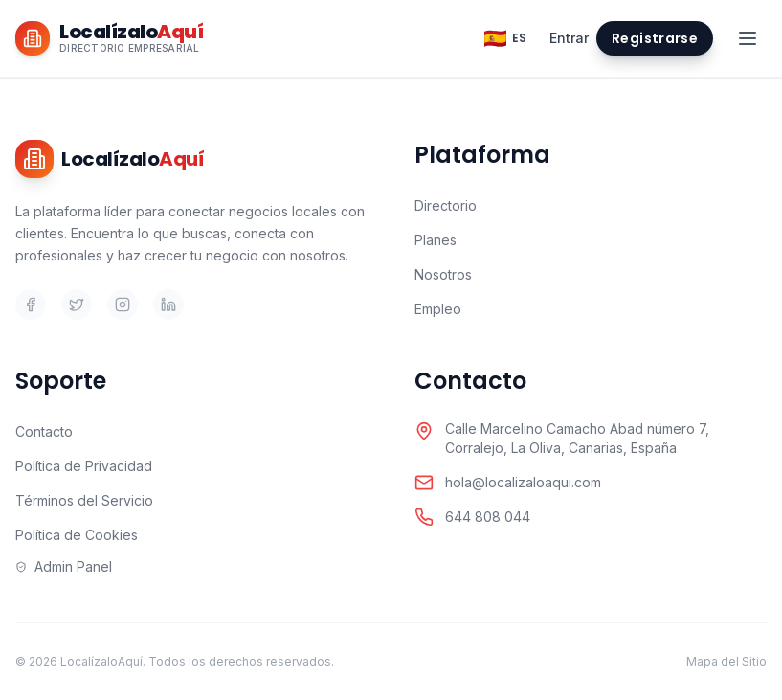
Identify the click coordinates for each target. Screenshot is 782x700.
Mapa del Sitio (726, 661)
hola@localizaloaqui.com (523, 482)
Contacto (44, 431)
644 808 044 (487, 516)
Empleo (437, 309)
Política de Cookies (76, 535)
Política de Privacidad (83, 466)
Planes (435, 240)
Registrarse (655, 38)
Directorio (445, 205)
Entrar (569, 38)
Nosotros (443, 274)
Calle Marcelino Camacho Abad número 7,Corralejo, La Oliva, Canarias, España (577, 438)
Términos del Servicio (84, 500)
